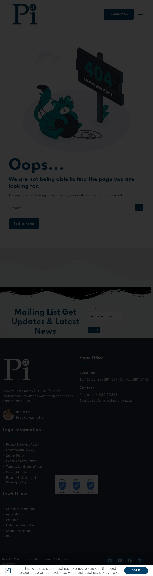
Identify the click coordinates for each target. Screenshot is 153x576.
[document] (76, 288)
